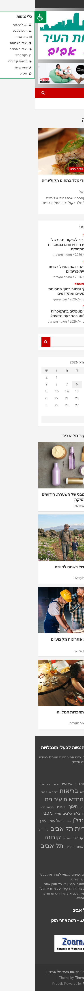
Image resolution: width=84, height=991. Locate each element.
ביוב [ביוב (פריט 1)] (13, 784)
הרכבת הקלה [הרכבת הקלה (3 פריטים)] (68, 799)
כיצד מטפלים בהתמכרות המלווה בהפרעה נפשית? (36, 313)
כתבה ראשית (68, 169)
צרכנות (52, 234)
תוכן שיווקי (25, 299)
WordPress (56, 984)
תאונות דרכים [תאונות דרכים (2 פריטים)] (41, 847)
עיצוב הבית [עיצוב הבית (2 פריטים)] (66, 829)
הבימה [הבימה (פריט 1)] (9, 792)
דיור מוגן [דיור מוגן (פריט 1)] (18, 792)
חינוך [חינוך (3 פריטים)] (38, 806)
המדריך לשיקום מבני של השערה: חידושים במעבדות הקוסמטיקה (34, 244)
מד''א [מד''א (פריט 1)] (23, 813)
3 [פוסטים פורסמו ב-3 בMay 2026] (72, 384)
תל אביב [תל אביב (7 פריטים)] (17, 846)
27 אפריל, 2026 (45, 321)
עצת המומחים (48, 284)
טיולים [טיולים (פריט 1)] (78, 813)
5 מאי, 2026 (48, 254)
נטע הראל (51, 192)
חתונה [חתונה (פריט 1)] (16, 807)
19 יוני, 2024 (69, 192)
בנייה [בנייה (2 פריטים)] (70, 792)
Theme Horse (51, 978)
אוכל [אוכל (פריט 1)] (78, 784)
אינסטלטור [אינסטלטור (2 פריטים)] (48, 784)
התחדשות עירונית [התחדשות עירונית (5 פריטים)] (31, 799)
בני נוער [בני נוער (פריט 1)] (61, 792)
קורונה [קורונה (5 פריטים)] (18, 837)
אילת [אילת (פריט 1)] (60, 784)
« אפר (62, 419)
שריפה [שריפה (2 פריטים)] (66, 847)
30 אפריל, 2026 (45, 299)
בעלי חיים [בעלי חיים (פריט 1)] (50, 792)
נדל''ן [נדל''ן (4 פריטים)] (43, 820)
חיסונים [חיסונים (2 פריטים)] (26, 807)
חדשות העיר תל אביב (30, 972)
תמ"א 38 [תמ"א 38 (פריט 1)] (76, 853)
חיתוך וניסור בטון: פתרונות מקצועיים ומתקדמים (35, 291)
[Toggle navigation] (75, 93)
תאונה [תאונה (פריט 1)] (56, 847)
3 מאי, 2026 (48, 277)
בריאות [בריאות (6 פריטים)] (34, 790)
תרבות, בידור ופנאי (46, 169)
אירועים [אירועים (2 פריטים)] (32, 784)
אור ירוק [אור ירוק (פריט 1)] (69, 784)
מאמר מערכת (28, 254)
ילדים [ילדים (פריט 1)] (70, 813)
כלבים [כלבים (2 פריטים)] (32, 813)
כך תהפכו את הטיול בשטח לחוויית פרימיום (35, 269)
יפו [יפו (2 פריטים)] (63, 813)
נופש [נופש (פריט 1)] (33, 821)
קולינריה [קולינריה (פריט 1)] (32, 838)
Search (11, 342)
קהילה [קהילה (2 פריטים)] (44, 838)
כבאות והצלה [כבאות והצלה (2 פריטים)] (49, 813)
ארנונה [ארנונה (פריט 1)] (20, 784)
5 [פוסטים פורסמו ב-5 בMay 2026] (52, 384)
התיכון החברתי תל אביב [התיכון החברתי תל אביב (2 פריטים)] (63, 807)
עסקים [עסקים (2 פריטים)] (56, 838)
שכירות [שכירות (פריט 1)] (77, 847)
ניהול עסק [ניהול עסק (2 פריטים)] (21, 821)
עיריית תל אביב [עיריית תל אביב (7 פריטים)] (36, 828)
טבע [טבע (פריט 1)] (8, 807)
